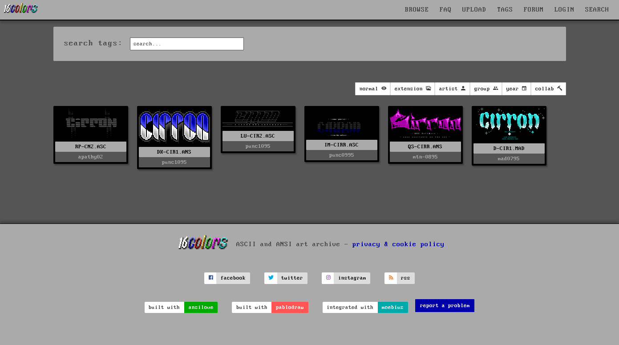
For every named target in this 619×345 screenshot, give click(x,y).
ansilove (201, 307)
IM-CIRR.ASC (341, 145)
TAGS (505, 9)
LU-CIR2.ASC (258, 136)
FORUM (534, 9)
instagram (352, 278)
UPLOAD (474, 9)
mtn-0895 (425, 157)
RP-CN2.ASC (90, 147)
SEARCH (597, 9)
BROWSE (417, 9)
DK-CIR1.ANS (174, 152)
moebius (393, 307)
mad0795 (509, 159)
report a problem (445, 305)
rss (405, 278)
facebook (233, 278)
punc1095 (174, 162)
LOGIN (564, 9)
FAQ (446, 9)
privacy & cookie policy (398, 244)
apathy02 (90, 157)
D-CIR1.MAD (509, 148)
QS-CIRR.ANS (425, 147)
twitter (292, 278)
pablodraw (290, 307)
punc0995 (341, 155)
